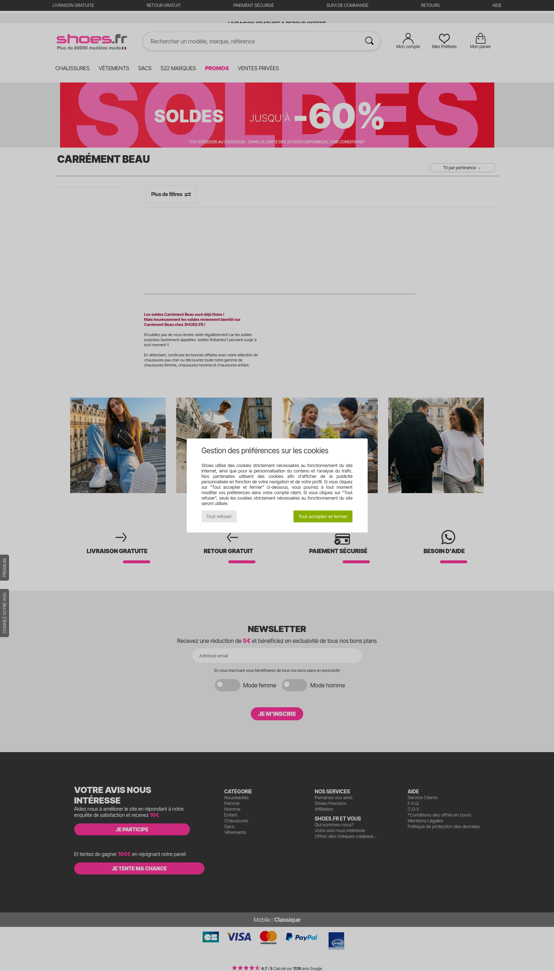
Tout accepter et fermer (323, 516)
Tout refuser (219, 516)
